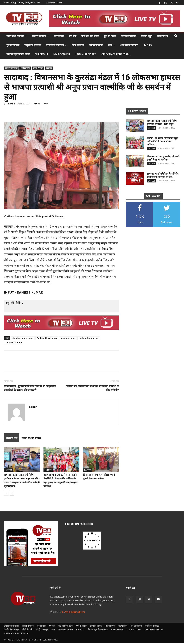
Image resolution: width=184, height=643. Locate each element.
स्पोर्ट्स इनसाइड (96, 45)
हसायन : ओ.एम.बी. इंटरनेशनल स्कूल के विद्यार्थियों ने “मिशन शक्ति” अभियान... (162, 141)
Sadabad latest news (22, 338)
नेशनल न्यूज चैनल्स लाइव (18, 54)
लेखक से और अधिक (31, 438)
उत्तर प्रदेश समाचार (16, 36)
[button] (175, 36)
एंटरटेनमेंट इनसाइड (56, 45)
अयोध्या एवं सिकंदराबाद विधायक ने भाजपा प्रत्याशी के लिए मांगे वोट (92, 388)
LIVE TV (147, 45)
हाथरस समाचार (40, 36)
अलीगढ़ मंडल (25, 68)
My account (61, 54)
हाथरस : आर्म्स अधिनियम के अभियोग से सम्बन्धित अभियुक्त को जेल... (162, 175)
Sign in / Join (54, 2)
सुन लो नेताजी (12, 45)
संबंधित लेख (11, 438)
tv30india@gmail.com (73, 611)
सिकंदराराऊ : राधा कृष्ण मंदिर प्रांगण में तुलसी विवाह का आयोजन (163, 158)
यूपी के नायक (110, 36)
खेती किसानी (78, 45)
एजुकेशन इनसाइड (32, 45)
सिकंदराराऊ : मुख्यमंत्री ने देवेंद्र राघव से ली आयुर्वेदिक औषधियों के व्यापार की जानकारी (30, 388)
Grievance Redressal (115, 54)
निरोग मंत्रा (59, 36)
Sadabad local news (47, 338)
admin (11, 103)
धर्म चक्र (72, 36)
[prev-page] (6, 493)
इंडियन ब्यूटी (146, 36)
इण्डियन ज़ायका (128, 36)
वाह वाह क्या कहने (90, 36)
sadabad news (68, 338)
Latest (8, 470)
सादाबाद (49, 68)
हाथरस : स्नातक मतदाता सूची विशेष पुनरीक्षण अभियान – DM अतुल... (162, 122)
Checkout (41, 54)
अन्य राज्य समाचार (129, 45)
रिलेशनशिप (162, 36)
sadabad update (14, 342)
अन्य (111, 45)
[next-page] (12, 493)
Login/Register (85, 54)
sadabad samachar (88, 338)
